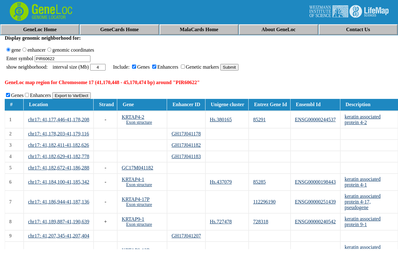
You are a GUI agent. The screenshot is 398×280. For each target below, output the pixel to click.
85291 (259, 119)
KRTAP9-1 (133, 219)
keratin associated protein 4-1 (363, 181)
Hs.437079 (221, 182)
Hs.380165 (221, 119)
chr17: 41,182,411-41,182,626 (58, 145)
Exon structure (139, 122)
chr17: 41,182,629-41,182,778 (58, 156)
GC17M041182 (137, 167)
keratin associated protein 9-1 (363, 221)
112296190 (264, 201)
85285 (259, 182)
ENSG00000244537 (315, 119)
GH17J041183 (186, 156)
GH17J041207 (186, 235)
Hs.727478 (221, 221)
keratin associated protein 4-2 (363, 119)
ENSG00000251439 (315, 201)
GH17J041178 (186, 133)
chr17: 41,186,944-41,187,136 (58, 201)
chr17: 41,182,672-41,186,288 (58, 167)
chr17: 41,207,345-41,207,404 (58, 235)
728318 (260, 221)
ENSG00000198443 (315, 182)
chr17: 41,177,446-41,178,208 (58, 119)
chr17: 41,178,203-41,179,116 (58, 133)
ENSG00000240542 (315, 221)
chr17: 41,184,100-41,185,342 (58, 182)
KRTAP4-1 (133, 179)
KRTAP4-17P (135, 199)
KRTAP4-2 (133, 117)
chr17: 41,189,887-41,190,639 (58, 221)
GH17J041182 (186, 145)
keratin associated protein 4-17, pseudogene (363, 201)
